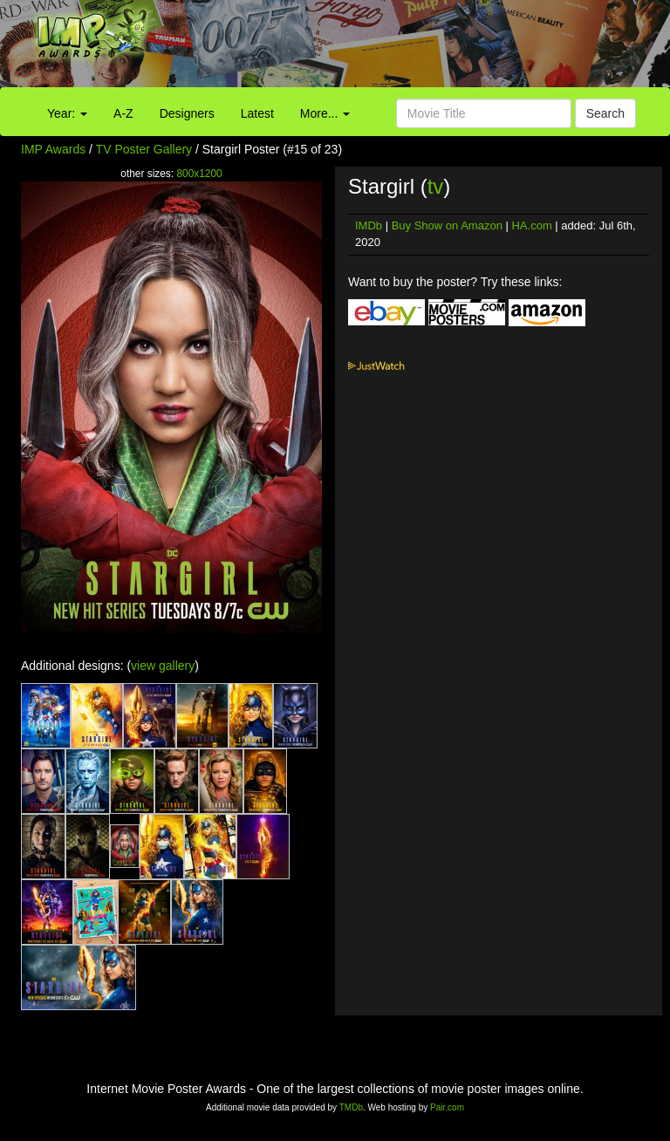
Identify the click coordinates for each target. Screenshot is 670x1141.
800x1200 (199, 173)
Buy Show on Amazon (447, 225)
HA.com (531, 225)
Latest (257, 113)
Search (605, 113)
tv (435, 186)
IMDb (368, 225)
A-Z (123, 113)
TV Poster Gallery (144, 149)
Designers (187, 113)
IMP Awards (53, 149)
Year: (67, 113)
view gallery (163, 666)
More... (325, 113)
